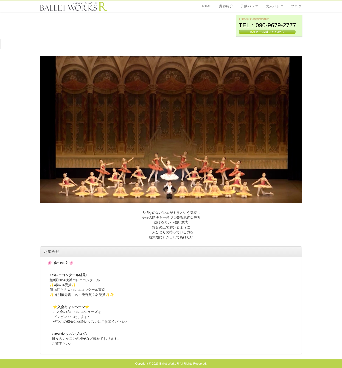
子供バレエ (249, 6)
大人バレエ (275, 6)
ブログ (296, 6)
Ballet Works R (169, 363)
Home (206, 6)
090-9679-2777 (276, 25)
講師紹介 (226, 6)
